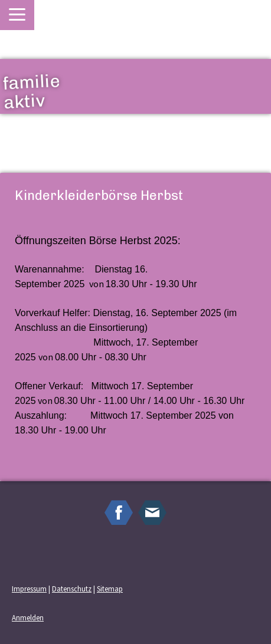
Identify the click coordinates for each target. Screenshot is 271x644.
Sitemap (110, 588)
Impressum (29, 588)
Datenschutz (72, 588)
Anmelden (28, 617)
